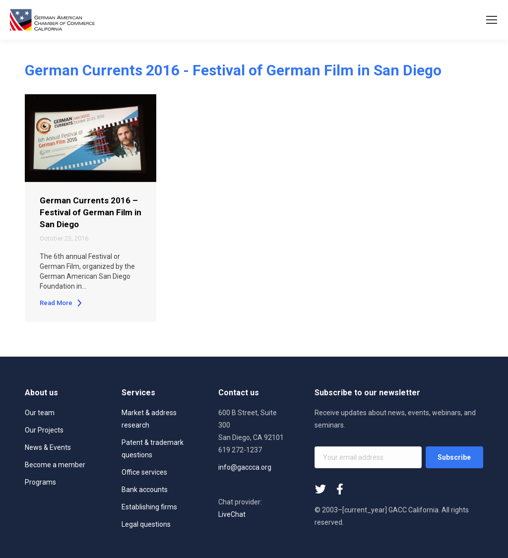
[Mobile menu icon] (491, 19)
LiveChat (232, 514)
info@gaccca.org (244, 467)
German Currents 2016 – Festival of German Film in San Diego (90, 212)
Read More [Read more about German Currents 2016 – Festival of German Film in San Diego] (61, 303)
